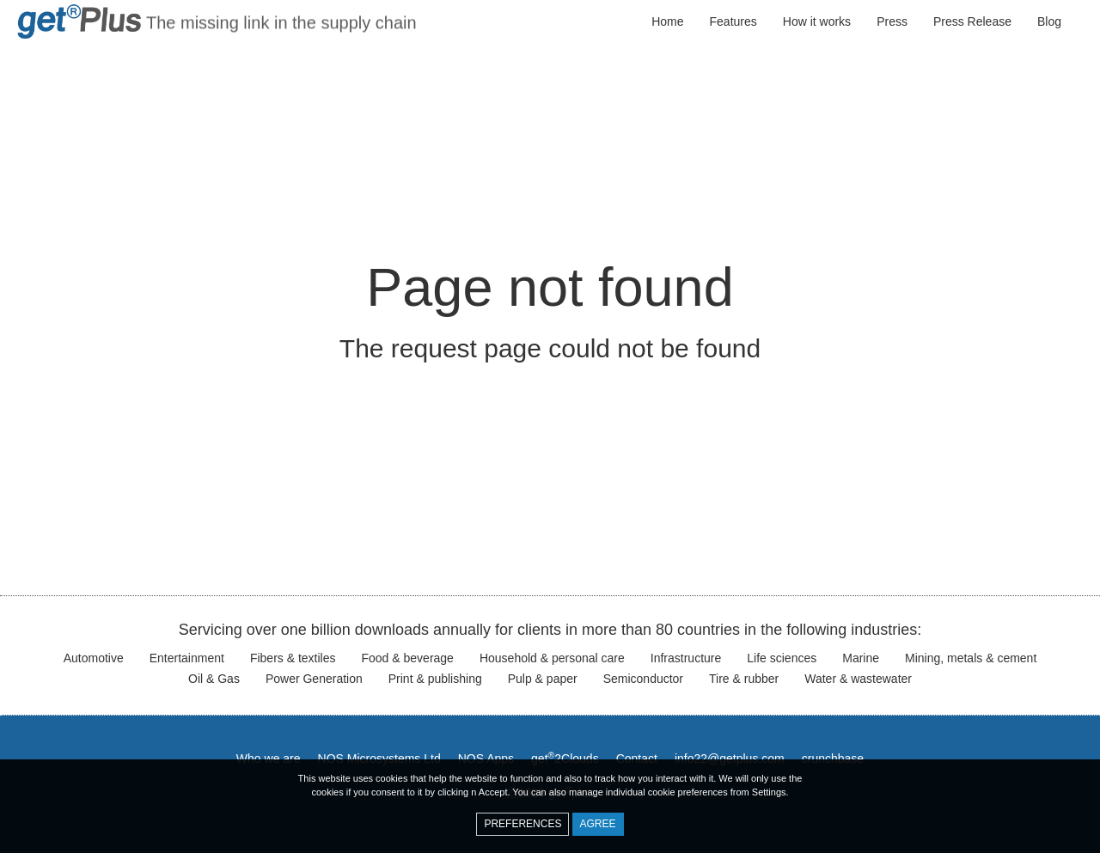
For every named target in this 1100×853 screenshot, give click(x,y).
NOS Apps (486, 758)
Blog (1049, 21)
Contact (636, 758)
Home (667, 21)
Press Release (972, 21)
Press (892, 21)
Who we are (268, 758)
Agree (598, 824)
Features (733, 21)
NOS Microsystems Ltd (379, 758)
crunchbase (833, 758)
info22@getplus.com (730, 758)
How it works (817, 21)
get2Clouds (565, 758)
